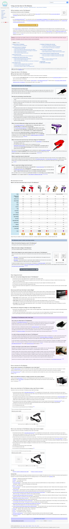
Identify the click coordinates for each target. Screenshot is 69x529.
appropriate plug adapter (57, 77)
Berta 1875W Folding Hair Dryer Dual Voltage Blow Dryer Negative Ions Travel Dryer (26, 503)
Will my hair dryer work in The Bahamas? (20, 45)
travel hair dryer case (35, 327)
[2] (47, 80)
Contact (24, 526)
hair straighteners (49, 521)
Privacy (33, 526)
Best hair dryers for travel (17, 54)
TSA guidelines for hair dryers (22, 322)
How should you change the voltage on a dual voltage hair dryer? (24, 66)
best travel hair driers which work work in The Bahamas (36, 20)
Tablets (2, 18)
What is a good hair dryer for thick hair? (20, 51)
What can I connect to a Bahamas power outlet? (49, 58)
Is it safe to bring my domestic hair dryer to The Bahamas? (51, 46)
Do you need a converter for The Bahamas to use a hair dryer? (52, 50)
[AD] (22, 34)
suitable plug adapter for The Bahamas (37, 135)
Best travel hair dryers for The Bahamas (19, 47)
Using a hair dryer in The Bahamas (18, 44)
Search (38, 526)
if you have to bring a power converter (18, 266)
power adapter (21, 379)
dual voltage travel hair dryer (19, 19)
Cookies (27, 526)
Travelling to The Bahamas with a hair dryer (48, 44)
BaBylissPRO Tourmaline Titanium (19, 145)
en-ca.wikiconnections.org (16, 526)
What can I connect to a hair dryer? (47, 59)
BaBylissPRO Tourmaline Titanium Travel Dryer (20, 498)
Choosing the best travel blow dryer (19, 48)
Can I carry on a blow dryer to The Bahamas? (49, 45)
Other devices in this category (46, 62)
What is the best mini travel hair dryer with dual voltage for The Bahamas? (25, 50)
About (21, 526)
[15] (25, 266)
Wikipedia (14, 509)
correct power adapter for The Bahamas (46, 337)
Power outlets (3, 13)
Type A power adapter (16, 487)
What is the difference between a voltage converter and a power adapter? (53, 51)
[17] (53, 331)
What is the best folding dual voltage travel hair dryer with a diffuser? (24, 49)
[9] (25, 136)
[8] (23, 136)
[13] (45, 174)
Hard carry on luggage (16, 514)
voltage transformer (17, 369)
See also (42, 57)
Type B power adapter (41, 263)
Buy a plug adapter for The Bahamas (28, 269)
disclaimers (20, 69)
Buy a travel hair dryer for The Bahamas (27, 25)
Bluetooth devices (3, 17)
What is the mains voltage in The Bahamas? (21, 59)
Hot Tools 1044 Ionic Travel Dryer (20, 127)
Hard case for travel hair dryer (18, 513)
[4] (65, 396)
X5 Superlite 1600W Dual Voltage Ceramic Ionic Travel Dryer (23, 495)
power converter (17, 28)
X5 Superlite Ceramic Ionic (19, 125)
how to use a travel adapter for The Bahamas (32, 264)
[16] (52, 331)
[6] (62, 438)
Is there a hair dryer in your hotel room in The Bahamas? (51, 47)
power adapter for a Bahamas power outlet (35, 174)
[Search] (58, 2)
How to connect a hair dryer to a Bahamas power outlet (50, 53)
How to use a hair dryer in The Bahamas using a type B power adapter (53, 54)
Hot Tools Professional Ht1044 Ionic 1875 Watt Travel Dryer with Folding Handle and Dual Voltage (29, 492)
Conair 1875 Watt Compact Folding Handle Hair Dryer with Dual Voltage (24, 506)
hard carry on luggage (21, 331)
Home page (3, 10)
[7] (21, 34)
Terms (35, 526)
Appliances (3, 14)
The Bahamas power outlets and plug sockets (20, 57)
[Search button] (67, 2)
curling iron (41, 521)
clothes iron (37, 521)
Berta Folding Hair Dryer (19, 169)
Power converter (15, 489)
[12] (43, 174)
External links (43, 61)
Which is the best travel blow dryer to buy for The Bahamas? (23, 55)
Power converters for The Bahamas (46, 49)
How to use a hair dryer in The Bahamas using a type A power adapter (53, 55)
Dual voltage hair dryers (17, 62)
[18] (55, 331)
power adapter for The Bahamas (42, 19)
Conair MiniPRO (38, 141)
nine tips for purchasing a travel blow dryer (52, 20)
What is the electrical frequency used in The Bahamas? (22, 58)
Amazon (14, 480)
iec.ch (14, 481)
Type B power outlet (57, 401)
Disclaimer (29, 526)
